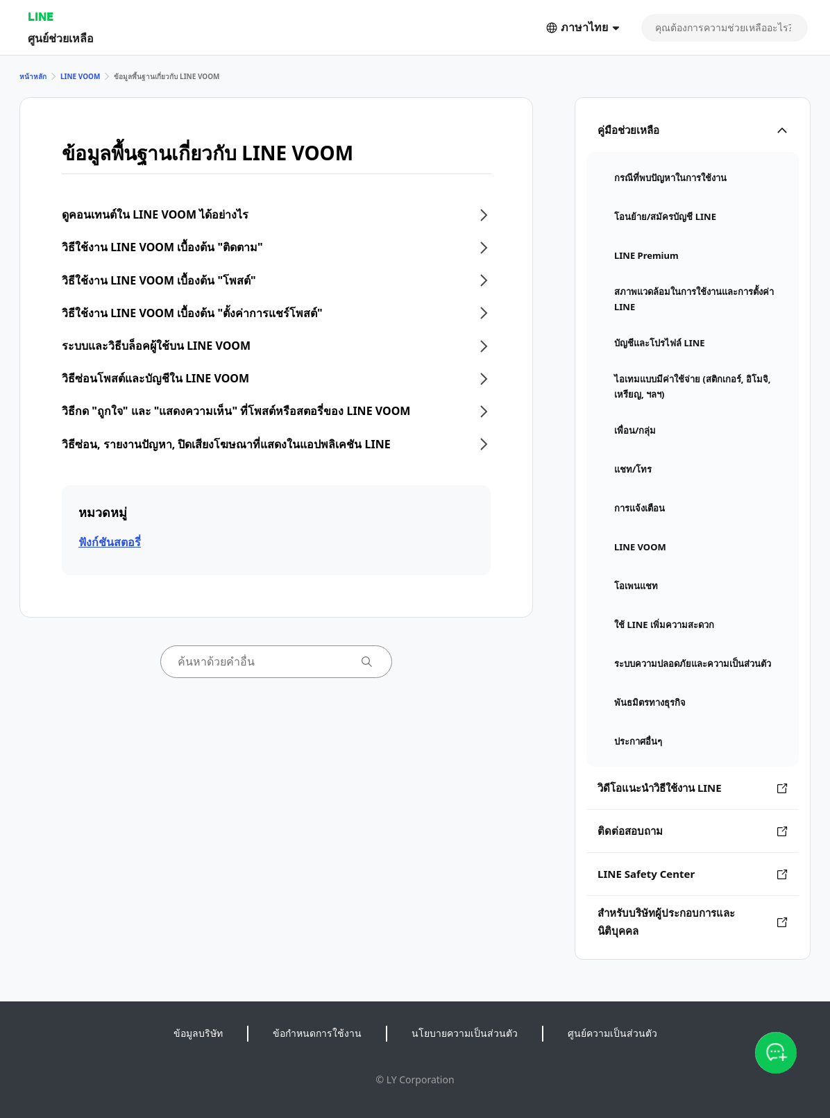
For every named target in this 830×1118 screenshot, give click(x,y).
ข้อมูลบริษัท (198, 1033)
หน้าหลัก (32, 76)
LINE (40, 16)
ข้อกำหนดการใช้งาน (317, 1033)
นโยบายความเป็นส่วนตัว (465, 1033)
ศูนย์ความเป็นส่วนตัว (612, 1033)
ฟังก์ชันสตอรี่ (109, 542)
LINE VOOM (80, 76)
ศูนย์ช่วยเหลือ (61, 38)
